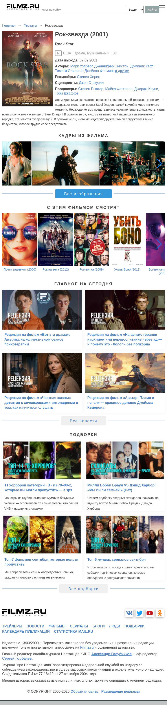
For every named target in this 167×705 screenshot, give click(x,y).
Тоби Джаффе (66, 93)
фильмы (57, 626)
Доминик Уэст (141, 66)
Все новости (83, 421)
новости (35, 626)
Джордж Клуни (146, 89)
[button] (159, 163)
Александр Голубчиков (111, 654)
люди (114, 626)
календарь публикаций (26, 631)
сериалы (79, 626)
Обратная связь (85, 691)
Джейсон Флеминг (99, 71)
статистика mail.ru (73, 631)
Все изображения (83, 194)
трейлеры (12, 626)
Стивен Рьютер (90, 89)
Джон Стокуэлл (91, 83)
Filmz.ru (87, 647)
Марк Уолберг (81, 66)
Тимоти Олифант (69, 71)
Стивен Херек (88, 77)
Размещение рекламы (120, 691)
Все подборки (83, 589)
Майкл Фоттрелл (118, 89)
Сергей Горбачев (17, 658)
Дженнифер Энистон (111, 66)
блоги (98, 626)
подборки (135, 626)
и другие (122, 71)
